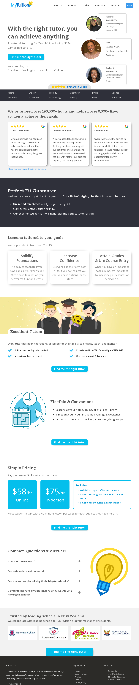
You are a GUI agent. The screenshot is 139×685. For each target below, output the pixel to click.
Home (77, 671)
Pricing (86, 5)
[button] (99, 5)
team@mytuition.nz (116, 674)
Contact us (115, 5)
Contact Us (112, 671)
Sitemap (78, 679)
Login (129, 5)
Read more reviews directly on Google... (27, 168)
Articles (78, 677)
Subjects (57, 5)
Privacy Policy (80, 682)
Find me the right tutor (25, 57)
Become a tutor (81, 674)
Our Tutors (72, 5)
